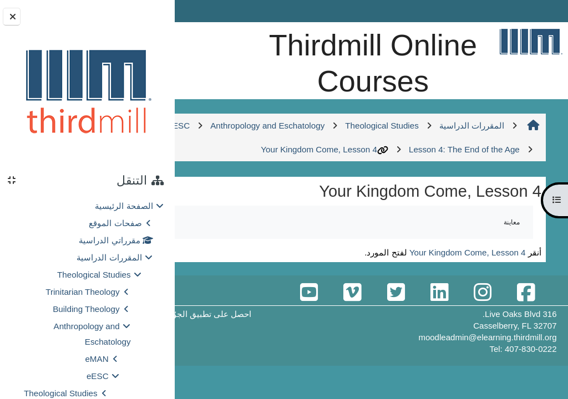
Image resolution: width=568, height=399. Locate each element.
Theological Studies (94, 274)
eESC (98, 376)
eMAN (96, 359)
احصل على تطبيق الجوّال (257, 350)
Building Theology (86, 309)
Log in (205, 11)
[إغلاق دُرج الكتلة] (12, 16)
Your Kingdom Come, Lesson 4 (283, 185)
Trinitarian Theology (82, 291)
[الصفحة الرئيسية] (531, 41)
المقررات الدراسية (109, 257)
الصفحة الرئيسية (124, 206)
